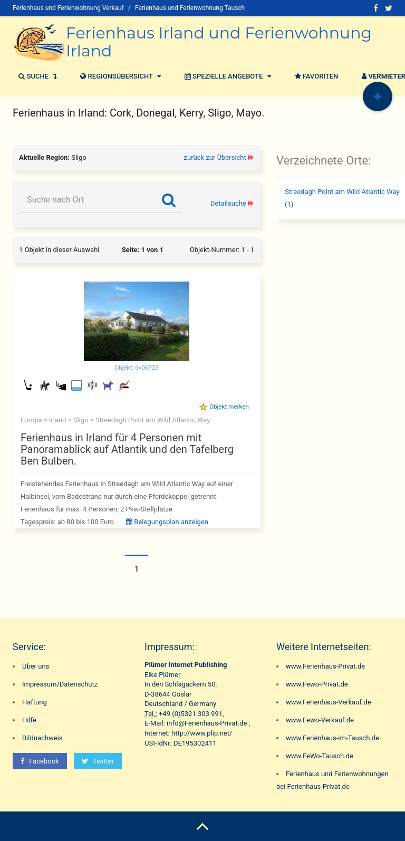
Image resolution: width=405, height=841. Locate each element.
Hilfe (29, 720)
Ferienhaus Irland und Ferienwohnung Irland (219, 42)
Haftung (34, 702)
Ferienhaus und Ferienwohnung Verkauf (68, 8)
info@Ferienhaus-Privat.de (207, 723)
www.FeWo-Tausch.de (319, 756)
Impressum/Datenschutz (60, 684)
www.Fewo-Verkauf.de (320, 720)
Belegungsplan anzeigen (167, 522)
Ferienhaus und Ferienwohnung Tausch (190, 8)
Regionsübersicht (119, 76)
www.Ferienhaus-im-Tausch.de (332, 738)
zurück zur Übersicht (215, 157)
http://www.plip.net (200, 733)
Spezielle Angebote (226, 76)
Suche (36, 76)
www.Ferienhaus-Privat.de (325, 666)
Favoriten (315, 76)
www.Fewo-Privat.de (317, 684)
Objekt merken (229, 406)
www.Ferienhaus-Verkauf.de (328, 702)
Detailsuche (228, 203)
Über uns (35, 666)
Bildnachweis (42, 738)
